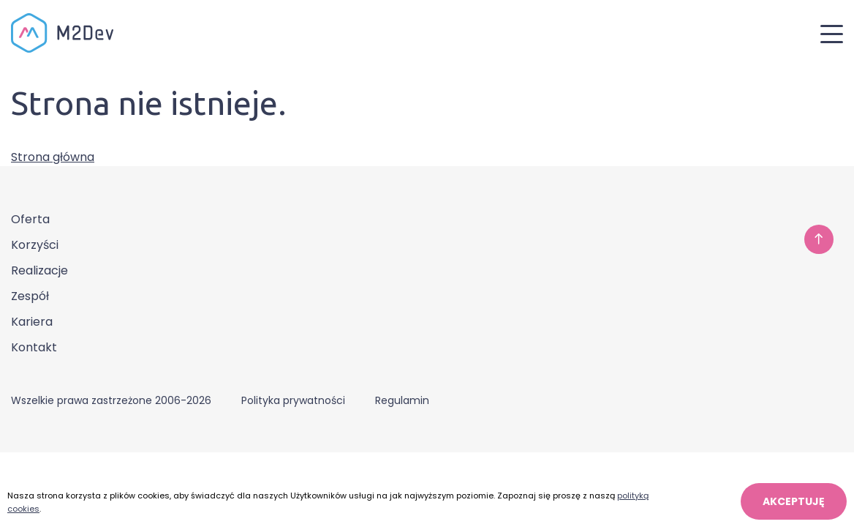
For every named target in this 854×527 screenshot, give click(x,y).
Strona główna (52, 157)
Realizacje (39, 270)
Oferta (30, 219)
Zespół (30, 296)
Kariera (32, 321)
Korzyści (34, 244)
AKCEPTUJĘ (794, 501)
